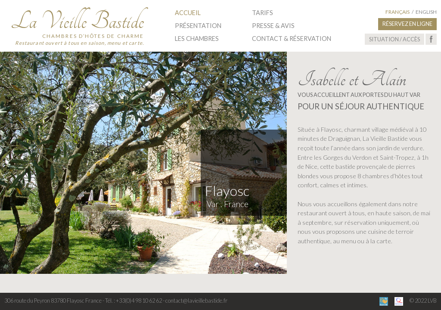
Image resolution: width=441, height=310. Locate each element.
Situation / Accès (394, 39)
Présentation (198, 25)
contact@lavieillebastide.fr (196, 300)
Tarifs (262, 12)
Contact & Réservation (291, 38)
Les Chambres (197, 38)
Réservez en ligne (407, 23)
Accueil (188, 12)
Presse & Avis (273, 25)
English (426, 12)
